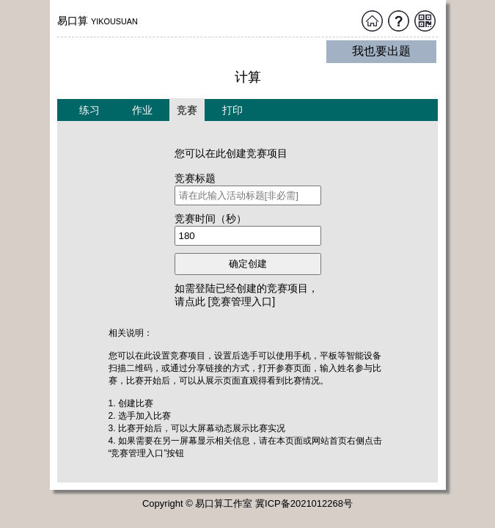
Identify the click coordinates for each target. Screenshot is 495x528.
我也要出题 (381, 51)
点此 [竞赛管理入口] (230, 301)
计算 (248, 77)
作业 (142, 110)
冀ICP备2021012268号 (304, 503)
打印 (232, 110)
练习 (89, 110)
